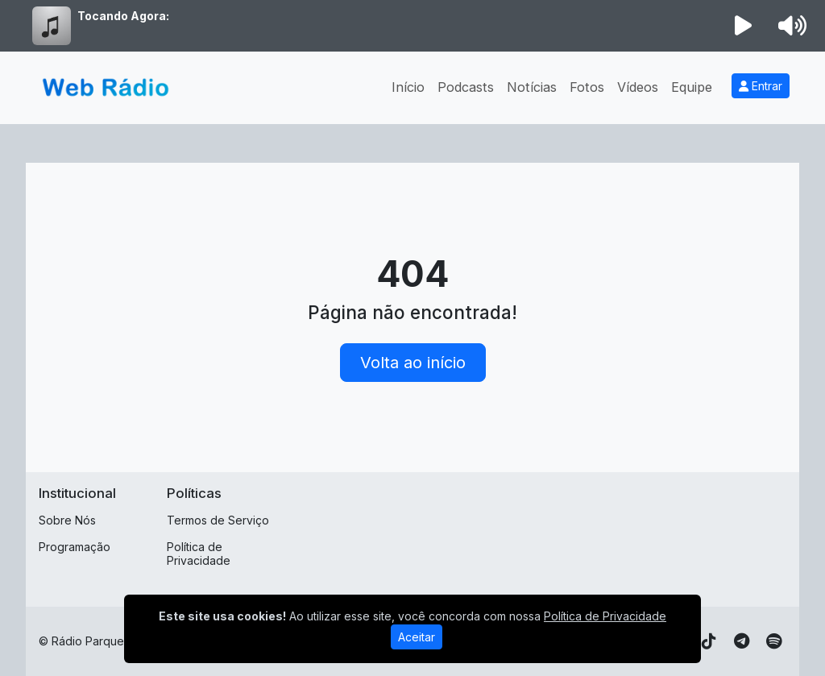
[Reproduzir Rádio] (743, 25)
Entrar (760, 86)
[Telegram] (741, 641)
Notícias (532, 87)
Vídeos (637, 87)
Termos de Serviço (218, 520)
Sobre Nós (67, 520)
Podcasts (465, 87)
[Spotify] (773, 641)
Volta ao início (413, 362)
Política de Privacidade (198, 553)
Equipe (691, 87)
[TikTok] (709, 641)
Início (408, 87)
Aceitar (416, 637)
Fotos (587, 87)
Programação (74, 547)
